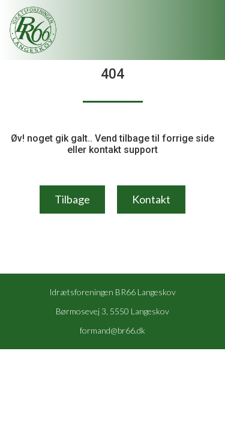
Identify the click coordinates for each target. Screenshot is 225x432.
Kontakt (151, 199)
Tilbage (72, 199)
